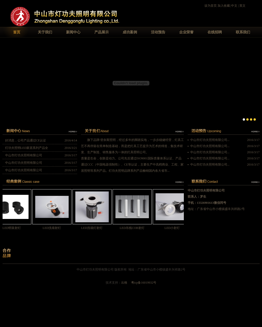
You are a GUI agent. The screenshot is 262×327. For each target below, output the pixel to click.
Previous (7, 82)
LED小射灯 (174, 228)
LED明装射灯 (13, 228)
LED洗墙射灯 (53, 228)
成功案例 (130, 32)
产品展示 (101, 32)
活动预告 (158, 32)
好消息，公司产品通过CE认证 (25, 140)
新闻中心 (73, 32)
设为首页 (210, 5)
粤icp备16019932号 (144, 282)
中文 (234, 5)
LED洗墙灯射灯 (93, 228)
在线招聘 (214, 32)
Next (256, 82)
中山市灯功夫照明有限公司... (210, 140)
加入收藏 (224, 5)
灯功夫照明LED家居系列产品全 (26, 148)
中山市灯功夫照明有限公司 (23, 155)
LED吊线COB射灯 (134, 228)
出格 (124, 282)
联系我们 (243, 32)
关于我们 (45, 32)
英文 (242, 5)
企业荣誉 (186, 32)
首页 (16, 32)
